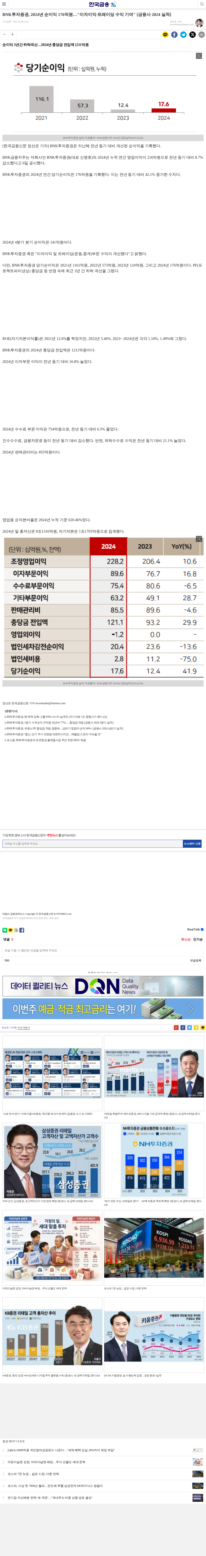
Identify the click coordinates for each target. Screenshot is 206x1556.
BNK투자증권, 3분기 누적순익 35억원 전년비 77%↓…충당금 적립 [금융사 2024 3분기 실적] (60, 722)
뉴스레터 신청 (192, 843)
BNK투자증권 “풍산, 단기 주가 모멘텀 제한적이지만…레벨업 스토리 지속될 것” (54, 734)
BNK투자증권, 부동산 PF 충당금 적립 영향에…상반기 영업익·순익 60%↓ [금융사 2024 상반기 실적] (65, 728)
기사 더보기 (23, 1027)
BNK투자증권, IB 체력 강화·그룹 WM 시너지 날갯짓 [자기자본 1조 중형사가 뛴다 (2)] (57, 716)
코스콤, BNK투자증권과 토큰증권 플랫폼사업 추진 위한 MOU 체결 (46, 740)
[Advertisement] (103, 210)
